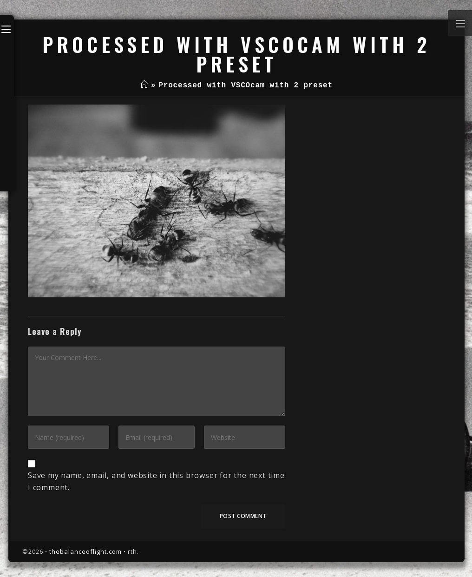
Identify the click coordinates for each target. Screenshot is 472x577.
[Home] (144, 85)
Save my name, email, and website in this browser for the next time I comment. (156, 481)
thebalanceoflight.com (85, 551)
